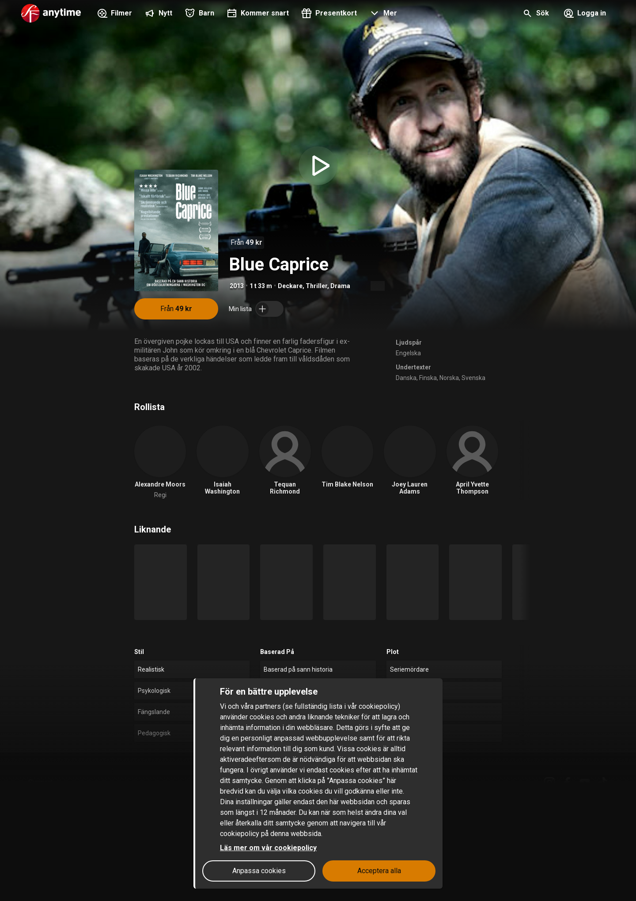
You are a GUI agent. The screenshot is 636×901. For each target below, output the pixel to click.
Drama (340, 285)
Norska (449, 377)
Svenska (473, 377)
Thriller (316, 285)
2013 (237, 285)
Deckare (290, 285)
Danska (406, 377)
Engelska (408, 353)
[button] (382, 14)
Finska (428, 377)
